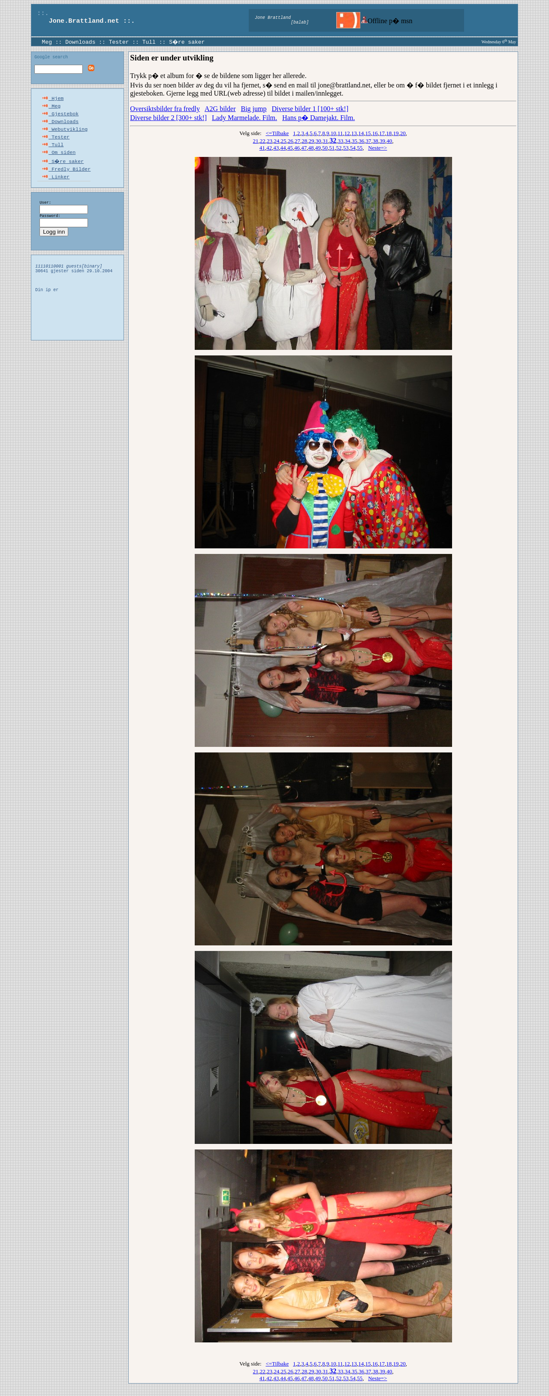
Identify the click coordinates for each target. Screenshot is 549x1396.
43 (276, 147)
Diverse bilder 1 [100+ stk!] (310, 108)
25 (284, 141)
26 (290, 141)
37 (368, 141)
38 (375, 141)
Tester (119, 41)
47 (304, 147)
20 (403, 133)
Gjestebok (60, 117)
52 (338, 147)
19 (396, 133)
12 (347, 133)
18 (389, 133)
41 (262, 147)
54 (353, 147)
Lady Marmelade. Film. (244, 117)
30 (318, 141)
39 (382, 141)
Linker (55, 186)
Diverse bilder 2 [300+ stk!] (168, 117)
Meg (47, 41)
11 (340, 133)
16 (375, 133)
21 (256, 141)
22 (262, 141)
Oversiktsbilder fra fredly (165, 108)
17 (382, 133)
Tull (149, 41)
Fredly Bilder (66, 177)
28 (304, 141)
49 (318, 147)
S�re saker (187, 41)
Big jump (254, 108)
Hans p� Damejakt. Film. (318, 117)
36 (361, 141)
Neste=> (377, 147)
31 (325, 141)
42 (269, 147)
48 (311, 147)
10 (333, 133)
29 (311, 141)
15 (368, 133)
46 (297, 147)
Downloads (80, 41)
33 (341, 141)
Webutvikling (64, 134)
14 (361, 133)
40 (389, 141)
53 (346, 147)
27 (297, 141)
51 (332, 147)
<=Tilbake (277, 133)
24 (276, 141)
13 (354, 133)
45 (290, 147)
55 (359, 147)
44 (283, 147)
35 (354, 141)
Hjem (52, 100)
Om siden (58, 160)
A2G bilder (220, 108)
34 (347, 141)
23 (269, 141)
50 (325, 147)
